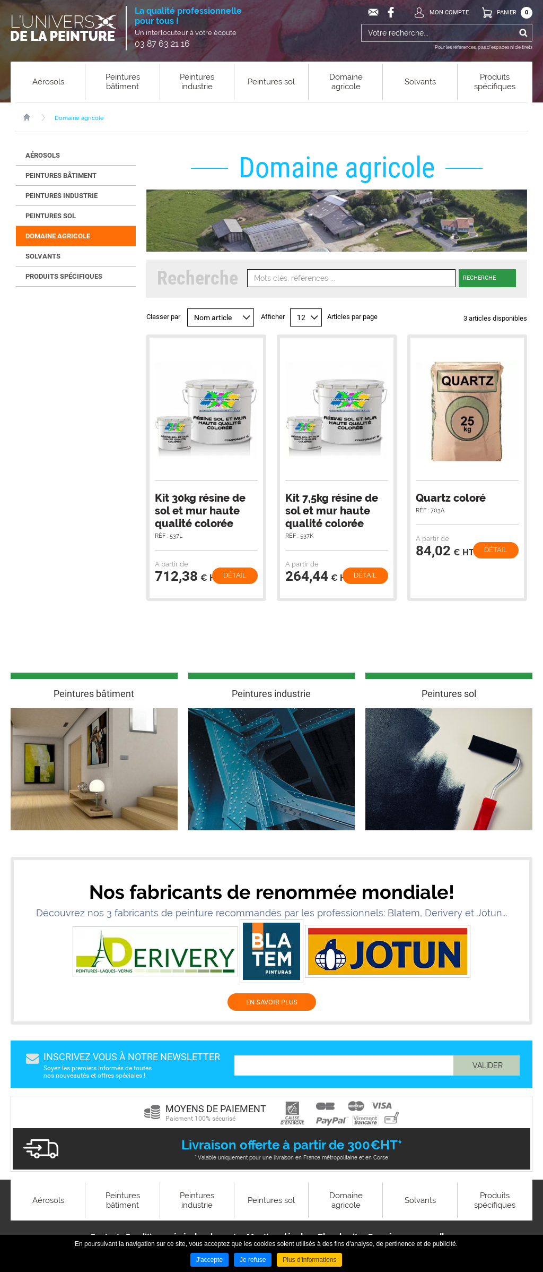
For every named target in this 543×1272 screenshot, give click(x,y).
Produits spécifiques (63, 276)
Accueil (32, 117)
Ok (523, 33)
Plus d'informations (309, 1260)
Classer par (163, 317)
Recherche (479, 277)
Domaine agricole (79, 118)
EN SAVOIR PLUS (271, 1002)
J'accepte (209, 1260)
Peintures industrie (61, 196)
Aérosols (42, 155)
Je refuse (253, 1260)
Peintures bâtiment (61, 175)
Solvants (42, 256)
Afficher (273, 317)
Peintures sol (50, 216)
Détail (235, 575)
